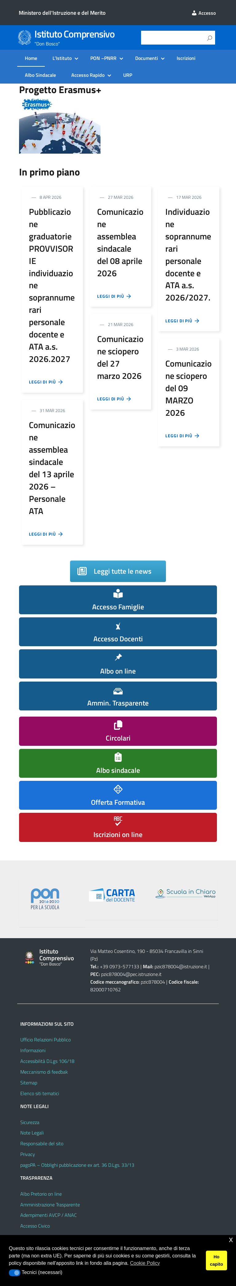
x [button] (231, 1239)
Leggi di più (46, 382)
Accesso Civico (35, 1225)
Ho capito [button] (216, 1260)
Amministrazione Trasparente (50, 1204)
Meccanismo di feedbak (44, 1072)
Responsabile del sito (41, 1143)
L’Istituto (62, 58)
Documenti (146, 58)
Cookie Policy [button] (145, 1263)
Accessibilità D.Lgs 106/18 (47, 1061)
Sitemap (28, 1082)
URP (127, 75)
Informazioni (32, 1050)
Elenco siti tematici (39, 1093)
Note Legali (32, 1132)
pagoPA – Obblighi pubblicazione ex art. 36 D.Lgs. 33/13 (77, 1165)
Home (31, 58)
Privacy (27, 1154)
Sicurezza (29, 1122)
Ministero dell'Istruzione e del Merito (62, 13)
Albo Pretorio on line (41, 1194)
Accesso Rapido (87, 75)
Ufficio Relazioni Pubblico (45, 1039)
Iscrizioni (186, 58)
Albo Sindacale (40, 75)
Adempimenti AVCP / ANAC (48, 1215)
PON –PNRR (103, 58)
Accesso (203, 13)
